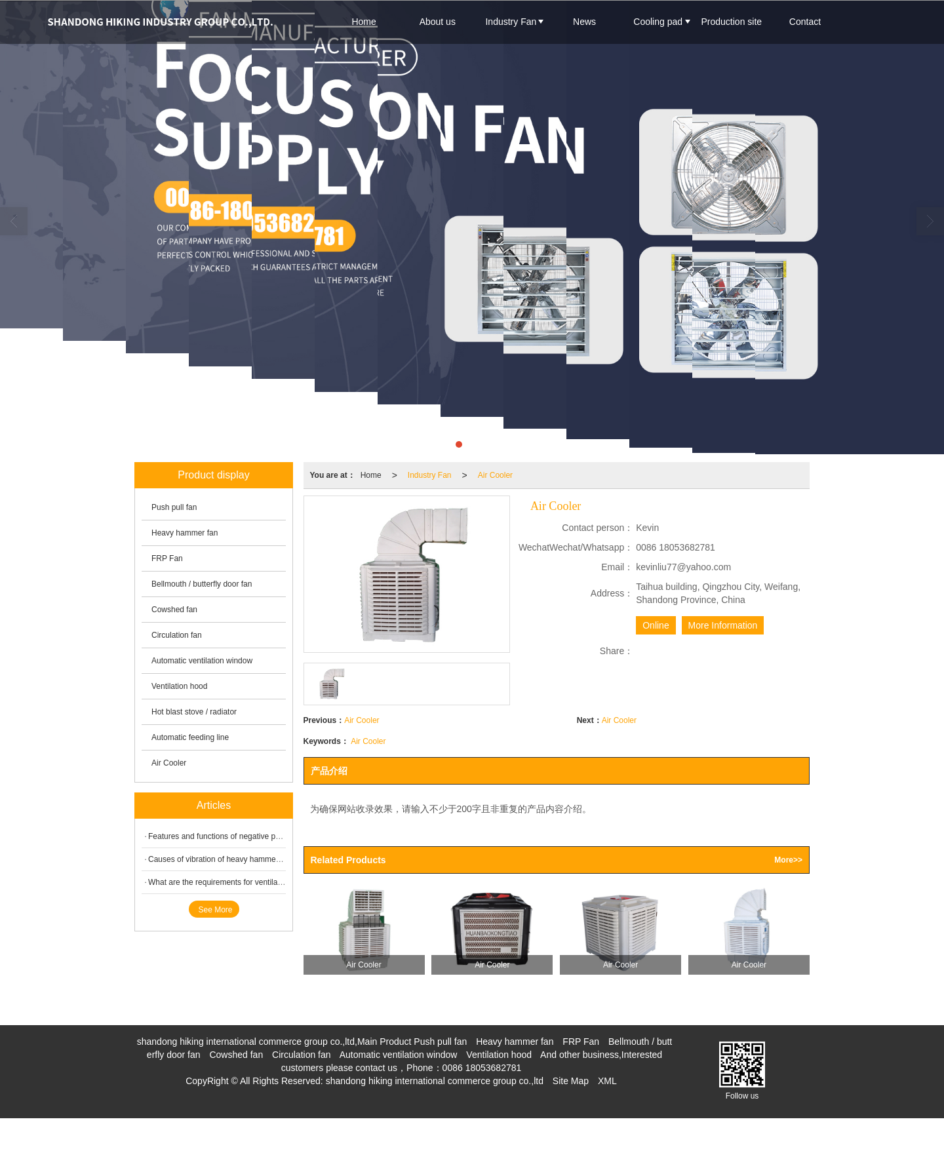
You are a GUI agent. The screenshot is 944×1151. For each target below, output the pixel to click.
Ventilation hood (179, 686)
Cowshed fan (174, 609)
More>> (788, 860)
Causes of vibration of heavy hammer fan (220, 859)
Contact (805, 21)
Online (655, 625)
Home (363, 21)
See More (216, 909)
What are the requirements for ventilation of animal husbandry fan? (264, 882)
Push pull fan (174, 507)
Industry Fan (510, 21)
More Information (723, 625)
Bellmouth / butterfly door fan (201, 584)
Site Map (571, 1081)
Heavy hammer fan (184, 532)
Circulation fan (176, 635)
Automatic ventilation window (201, 660)
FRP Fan (167, 558)
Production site (731, 21)
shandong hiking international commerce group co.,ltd (434, 1081)
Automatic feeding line (190, 737)
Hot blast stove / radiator (194, 711)
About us (438, 21)
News (584, 21)
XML (607, 1081)
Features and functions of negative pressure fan (231, 836)
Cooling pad (657, 21)
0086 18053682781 (482, 1068)
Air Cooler (495, 475)
